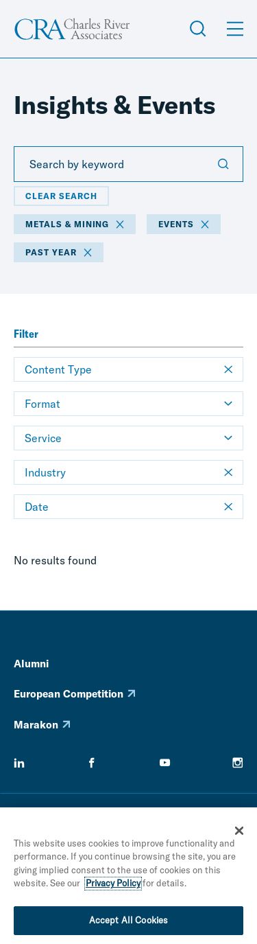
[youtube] (165, 763)
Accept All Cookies (128, 923)
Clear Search (61, 196)
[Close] (239, 833)
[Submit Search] (223, 164)
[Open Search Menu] (198, 29)
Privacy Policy (113, 886)
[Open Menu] (235, 29)
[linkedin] (19, 763)
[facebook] (91, 763)
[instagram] (237, 763)
